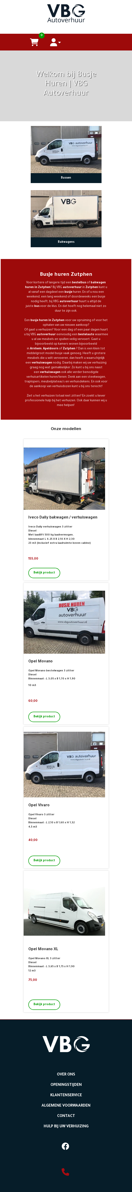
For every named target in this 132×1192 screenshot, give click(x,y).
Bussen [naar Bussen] (66, 178)
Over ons (66, 1075)
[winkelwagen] (34, 42)
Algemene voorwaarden (66, 1106)
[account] (55, 42)
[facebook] (65, 1151)
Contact (66, 1116)
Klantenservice (66, 1095)
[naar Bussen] (66, 149)
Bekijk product (44, 573)
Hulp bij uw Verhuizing (66, 1127)
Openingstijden (66, 1085)
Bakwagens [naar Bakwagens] (66, 242)
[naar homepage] (66, 12)
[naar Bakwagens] (66, 213)
